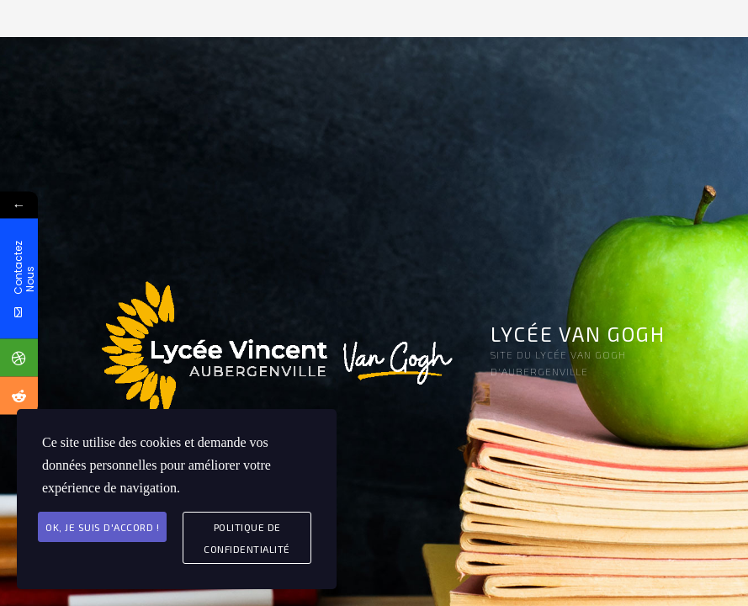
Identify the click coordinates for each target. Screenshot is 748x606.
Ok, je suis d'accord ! (102, 527)
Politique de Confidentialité (247, 538)
